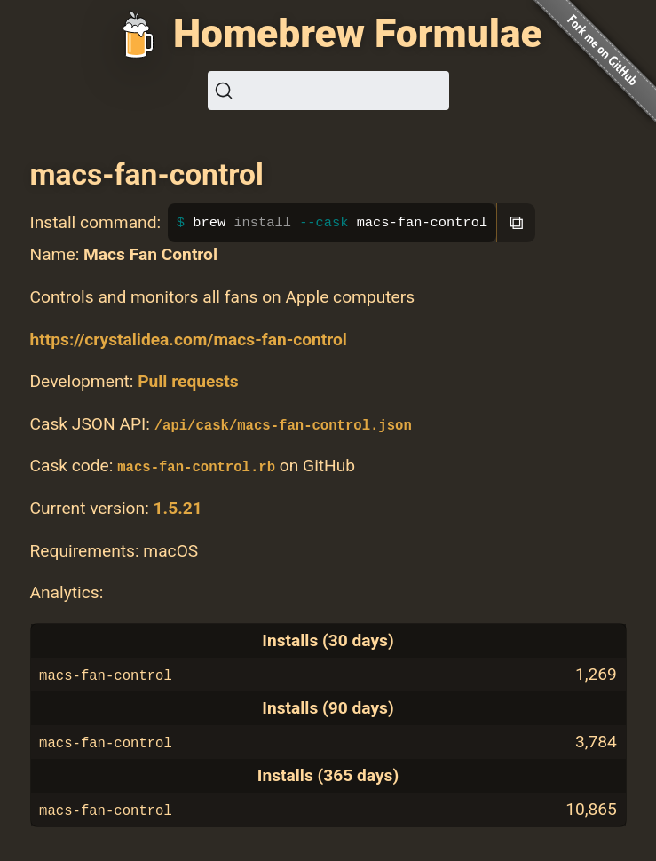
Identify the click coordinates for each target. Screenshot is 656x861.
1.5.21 (178, 508)
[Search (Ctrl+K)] (328, 90)
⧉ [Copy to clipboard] (517, 222)
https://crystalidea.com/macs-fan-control (188, 339)
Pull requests (188, 381)
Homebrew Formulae (357, 34)
